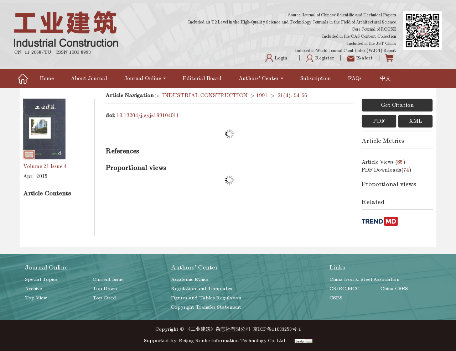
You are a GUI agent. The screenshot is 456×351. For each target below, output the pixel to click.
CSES (336, 298)
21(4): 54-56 (292, 95)
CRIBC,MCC (344, 288)
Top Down (105, 288)
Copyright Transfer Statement (206, 307)
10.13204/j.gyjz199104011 (147, 115)
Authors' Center (261, 78)
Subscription (315, 78)
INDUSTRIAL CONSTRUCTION (205, 95)
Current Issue (108, 279)
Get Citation (397, 105)
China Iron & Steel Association (364, 279)
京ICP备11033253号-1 (277, 329)
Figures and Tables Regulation (206, 298)
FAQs (355, 78)
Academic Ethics (189, 279)
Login (276, 58)
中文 (385, 78)
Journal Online (145, 78)
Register (320, 58)
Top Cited (104, 298)
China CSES (394, 288)
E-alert (360, 58)
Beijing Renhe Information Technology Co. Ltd (232, 340)
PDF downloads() (386, 170)
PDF (379, 121)
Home (47, 78)
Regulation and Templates (201, 288)
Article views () (383, 162)
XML (415, 121)
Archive (33, 288)
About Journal (89, 78)
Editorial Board (202, 78)
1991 (262, 95)
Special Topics (41, 279)
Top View (36, 298)
